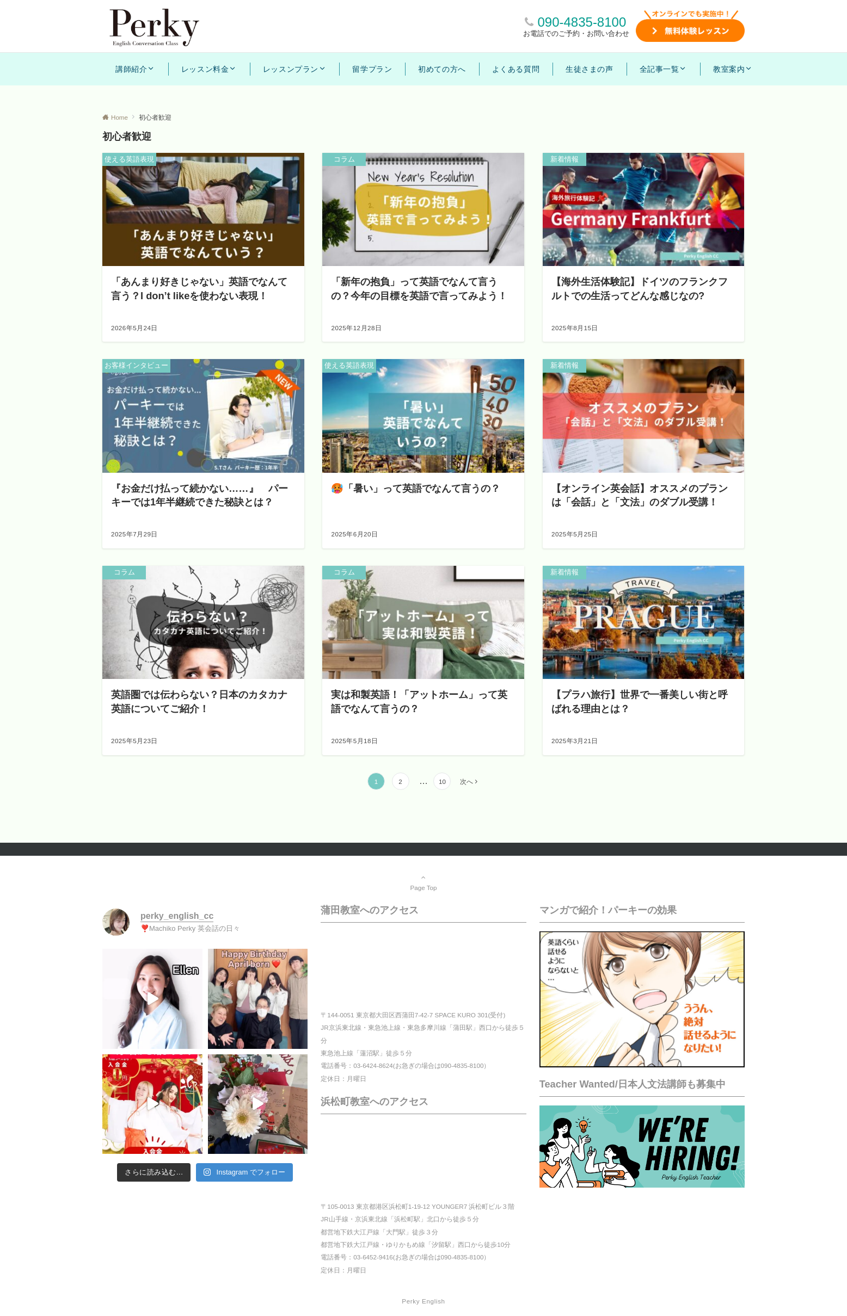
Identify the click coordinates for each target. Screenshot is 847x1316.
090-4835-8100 (581, 22)
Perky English (423, 1301)
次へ (466, 781)
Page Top (423, 882)
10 (442, 781)
